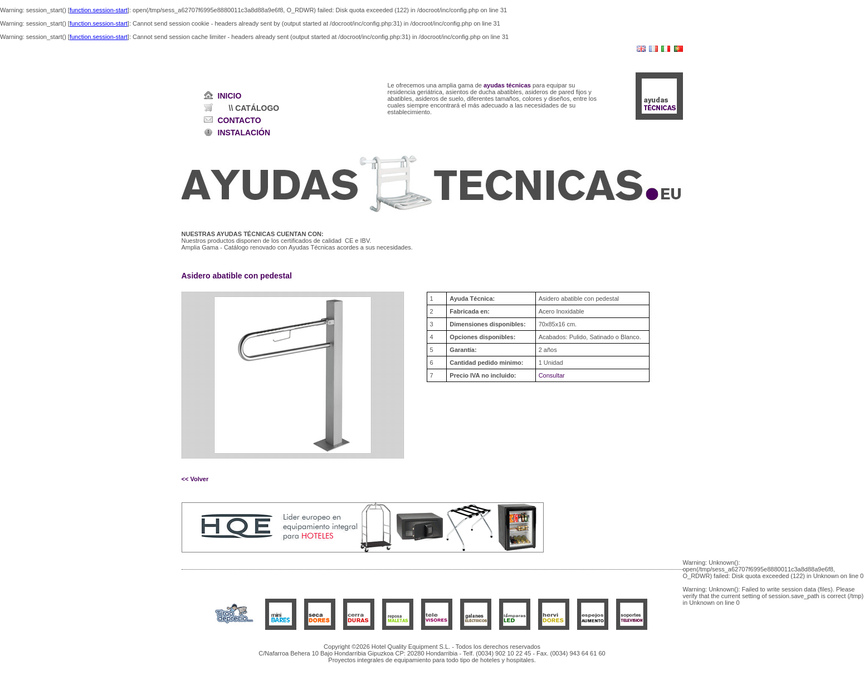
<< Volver (195, 479)
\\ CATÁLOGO (254, 108)
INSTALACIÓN (244, 132)
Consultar (552, 375)
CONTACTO (239, 120)
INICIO (230, 95)
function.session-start (99, 10)
